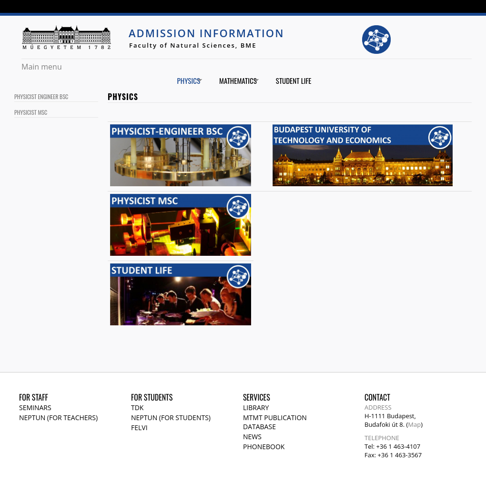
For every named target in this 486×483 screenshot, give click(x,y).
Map (414, 424)
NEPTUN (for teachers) (58, 417)
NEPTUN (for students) (171, 417)
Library (256, 407)
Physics (186, 80)
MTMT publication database (275, 422)
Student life (294, 80)
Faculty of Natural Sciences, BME (193, 45)
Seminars (35, 407)
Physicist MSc (30, 112)
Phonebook (263, 446)
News (252, 436)
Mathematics (235, 80)
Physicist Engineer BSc (41, 96)
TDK (137, 407)
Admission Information (206, 33)
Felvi (139, 427)
